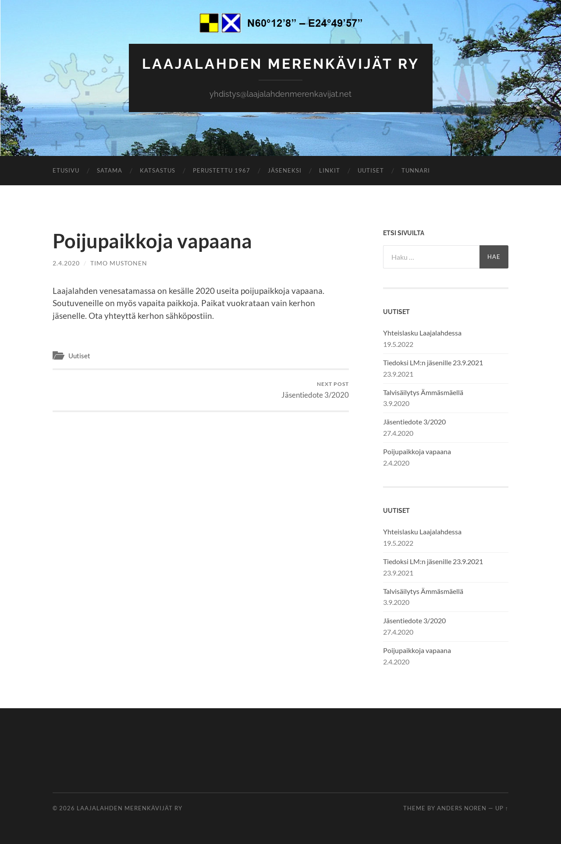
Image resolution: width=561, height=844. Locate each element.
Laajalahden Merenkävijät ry (280, 64)
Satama (109, 170)
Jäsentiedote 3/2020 (315, 390)
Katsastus (157, 170)
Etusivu (66, 170)
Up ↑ (501, 808)
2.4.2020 (66, 263)
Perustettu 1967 (221, 170)
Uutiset (371, 170)
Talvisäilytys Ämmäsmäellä (423, 392)
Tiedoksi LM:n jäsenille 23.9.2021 (433, 362)
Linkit (329, 170)
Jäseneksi (285, 170)
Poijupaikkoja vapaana (417, 451)
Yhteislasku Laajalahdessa (422, 332)
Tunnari (415, 170)
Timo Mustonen (118, 263)
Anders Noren (461, 808)
